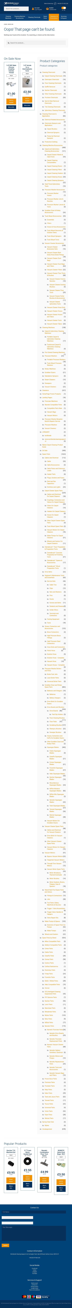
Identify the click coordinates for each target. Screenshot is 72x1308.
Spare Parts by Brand (49, 938)
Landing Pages (47, 397)
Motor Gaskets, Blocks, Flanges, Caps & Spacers (57, 884)
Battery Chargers (55, 698)
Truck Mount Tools (53, 240)
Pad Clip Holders (57, 714)
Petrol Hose (51, 650)
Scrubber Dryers (50, 372)
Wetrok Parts (49, 1118)
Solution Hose (51, 654)
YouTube (34, 1273)
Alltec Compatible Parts (52, 941)
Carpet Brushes (52, 129)
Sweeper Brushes (55, 732)
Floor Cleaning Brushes (57, 718)
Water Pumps (51, 930)
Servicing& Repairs (64, 17)
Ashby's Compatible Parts (53, 945)
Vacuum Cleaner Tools (54, 320)
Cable (49, 461)
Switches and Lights (53, 487)
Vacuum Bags (51, 412)
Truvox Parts (49, 1104)
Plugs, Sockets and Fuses (55, 478)
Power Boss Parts (51, 1079)
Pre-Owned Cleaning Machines (55, 352)
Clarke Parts (49, 952)
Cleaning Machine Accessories (52, 145)
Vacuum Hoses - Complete (56, 665)
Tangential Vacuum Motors (55, 860)
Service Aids (51, 581)
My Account (34, 1283)
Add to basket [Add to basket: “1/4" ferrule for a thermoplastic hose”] (27, 99)
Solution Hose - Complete (55, 658)
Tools (49, 623)
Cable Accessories (53, 465)
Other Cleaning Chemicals (53, 94)
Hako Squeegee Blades (57, 774)
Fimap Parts (49, 974)
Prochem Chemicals (51, 97)
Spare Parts (46, 454)
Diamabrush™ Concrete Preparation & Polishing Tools (55, 555)
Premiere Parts (50, 1082)
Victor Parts (48, 1111)
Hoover (47, 988)
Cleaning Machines (48, 327)
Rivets (52, 599)
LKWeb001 (46, 432)
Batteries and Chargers (54, 691)
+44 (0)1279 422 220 (34, 1257)
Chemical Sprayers (53, 132)
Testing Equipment (53, 619)
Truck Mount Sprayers (54, 236)
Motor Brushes (54, 878)
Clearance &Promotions (54, 17)
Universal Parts (50, 1107)
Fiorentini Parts (50, 977)
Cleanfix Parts (49, 956)
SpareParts (45, 17)
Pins (51, 595)
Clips (51, 588)
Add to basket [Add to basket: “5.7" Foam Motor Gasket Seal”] (28, 1178)
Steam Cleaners (50, 379)
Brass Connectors (53, 632)
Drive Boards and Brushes (55, 707)
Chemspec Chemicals (52, 79)
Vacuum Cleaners (50, 387)
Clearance (45, 390)
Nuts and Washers (56, 592)
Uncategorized (47, 1129)
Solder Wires (54, 610)
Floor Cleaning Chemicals (53, 83)
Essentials (50, 220)
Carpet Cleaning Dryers (54, 166)
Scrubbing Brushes (56, 725)
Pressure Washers (51, 356)
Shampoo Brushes (56, 729)
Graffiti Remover (50, 87)
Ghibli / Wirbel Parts (51, 981)
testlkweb (48, 435)
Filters (49, 223)
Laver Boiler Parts (53, 678)
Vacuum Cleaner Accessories (54, 243)
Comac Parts (49, 959)
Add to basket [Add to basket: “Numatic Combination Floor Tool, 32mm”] (44, 1180)
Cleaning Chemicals (34, 17)
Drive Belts (48, 572)
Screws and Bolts (55, 603)
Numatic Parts (49, 1026)
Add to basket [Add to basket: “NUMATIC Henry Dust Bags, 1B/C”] (61, 1182)
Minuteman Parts (50, 1012)
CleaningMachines (8, 17)
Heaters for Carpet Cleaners (56, 511)
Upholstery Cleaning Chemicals (55, 110)
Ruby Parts (48, 1089)
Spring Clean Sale (48, 1122)
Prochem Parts (50, 1086)
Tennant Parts (49, 1100)
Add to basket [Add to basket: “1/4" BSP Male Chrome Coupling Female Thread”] (11, 101)
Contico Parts (49, 963)
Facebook (34, 1268)
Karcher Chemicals (51, 90)
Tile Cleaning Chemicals (52, 107)
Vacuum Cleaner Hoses (54, 311)
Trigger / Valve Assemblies (56, 908)
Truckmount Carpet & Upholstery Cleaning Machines (54, 347)
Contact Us (35, 1285)
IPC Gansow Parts (51, 997)
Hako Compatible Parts (52, 984)
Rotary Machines (50, 369)
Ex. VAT (63, 10)
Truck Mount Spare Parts (55, 526)
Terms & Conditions (34, 1290)
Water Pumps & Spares (52, 921)
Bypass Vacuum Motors (55, 856)
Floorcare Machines (51, 401)
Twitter (34, 1270)
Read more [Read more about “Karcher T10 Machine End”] (11, 1180)
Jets (48, 899)
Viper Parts (48, 1115)
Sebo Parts (48, 1093)
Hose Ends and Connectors (56, 647)
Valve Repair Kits (52, 918)
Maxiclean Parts (50, 1008)
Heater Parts (51, 474)
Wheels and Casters (51, 934)
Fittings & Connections (54, 895)
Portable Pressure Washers (56, 359)
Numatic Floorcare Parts (55, 1030)
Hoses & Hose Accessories (56, 227)
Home (5, 24)
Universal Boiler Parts (54, 681)
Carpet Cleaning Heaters (55, 173)
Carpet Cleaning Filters (54, 170)
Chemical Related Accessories (55, 120)
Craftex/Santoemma (51, 966)
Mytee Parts (49, 1015)
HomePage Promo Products (51, 394)
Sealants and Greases (57, 606)
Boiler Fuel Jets (52, 674)
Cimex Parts (49, 948)
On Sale (44, 450)
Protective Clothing (51, 142)
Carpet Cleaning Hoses (54, 177)
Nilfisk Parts (49, 1022)
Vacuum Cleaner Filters (54, 270)
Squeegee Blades (53, 747)
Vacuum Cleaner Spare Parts (54, 826)
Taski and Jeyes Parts (52, 1097)
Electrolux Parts (50, 970)
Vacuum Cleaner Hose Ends (56, 307)
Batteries (53, 694)
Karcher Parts (49, 1001)
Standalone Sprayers (51, 376)
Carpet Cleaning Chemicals (53, 76)
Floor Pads (53, 721)
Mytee (47, 1125)
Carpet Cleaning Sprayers (55, 180)
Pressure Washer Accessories (55, 190)
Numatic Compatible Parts (53, 405)
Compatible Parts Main (54, 408)
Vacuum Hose (51, 661)
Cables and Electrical (51, 458)
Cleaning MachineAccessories (19, 17)
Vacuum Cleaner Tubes (54, 324)
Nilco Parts (48, 1019)
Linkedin (34, 1272)
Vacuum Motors (52, 415)
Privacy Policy (34, 1286)
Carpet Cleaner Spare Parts (54, 491)
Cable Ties (53, 585)
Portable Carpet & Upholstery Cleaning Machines (53, 339)
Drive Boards (54, 711)
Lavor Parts (48, 1004)
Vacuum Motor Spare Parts (56, 869)
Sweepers (48, 383)
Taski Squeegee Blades (57, 806)
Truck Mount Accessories (53, 216)
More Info (11, 107)
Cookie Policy (34, 1288)
